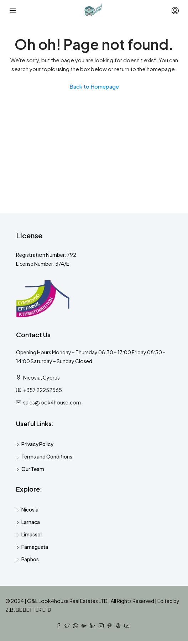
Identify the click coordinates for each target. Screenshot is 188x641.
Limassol (31, 534)
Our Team (32, 469)
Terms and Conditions (46, 456)
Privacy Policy (37, 444)
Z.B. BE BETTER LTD (28, 609)
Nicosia (29, 509)
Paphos (30, 559)
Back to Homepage (94, 86)
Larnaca (30, 522)
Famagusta (34, 547)
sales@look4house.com (52, 402)
